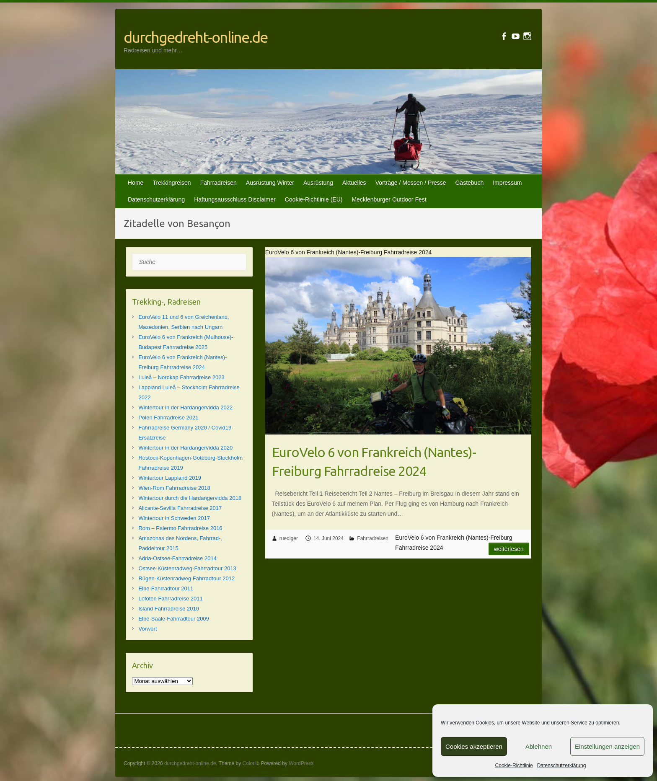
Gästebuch (469, 182)
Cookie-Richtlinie (514, 765)
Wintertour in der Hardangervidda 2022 (185, 407)
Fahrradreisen (218, 182)
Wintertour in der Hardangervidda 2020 (185, 448)
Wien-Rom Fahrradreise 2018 (174, 488)
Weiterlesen (509, 549)
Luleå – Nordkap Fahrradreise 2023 (181, 377)
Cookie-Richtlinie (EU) (314, 199)
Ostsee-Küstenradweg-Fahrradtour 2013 (187, 568)
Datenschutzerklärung (561, 765)
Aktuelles (354, 182)
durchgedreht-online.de (195, 37)
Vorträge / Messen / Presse (410, 182)
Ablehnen (538, 746)
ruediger (288, 538)
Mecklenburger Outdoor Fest (389, 199)
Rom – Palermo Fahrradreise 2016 (180, 528)
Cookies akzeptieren (473, 746)
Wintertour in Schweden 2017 (174, 518)
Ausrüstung (318, 182)
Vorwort (147, 629)
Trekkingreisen (172, 182)
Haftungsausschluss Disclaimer (235, 199)
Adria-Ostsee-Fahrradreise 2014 (177, 558)
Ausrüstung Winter (270, 182)
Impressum (507, 182)
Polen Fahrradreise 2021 (168, 417)
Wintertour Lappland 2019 (169, 478)
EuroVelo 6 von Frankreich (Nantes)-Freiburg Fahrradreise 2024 (374, 461)
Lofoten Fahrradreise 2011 (170, 598)
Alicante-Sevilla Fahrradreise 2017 (180, 508)
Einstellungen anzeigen (607, 746)
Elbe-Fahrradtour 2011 (165, 588)
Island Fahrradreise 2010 (168, 608)
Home (135, 182)
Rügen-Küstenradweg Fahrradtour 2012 (186, 578)
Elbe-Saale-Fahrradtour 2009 (173, 618)
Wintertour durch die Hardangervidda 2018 (189, 498)
